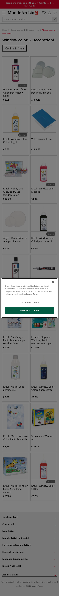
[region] (29, 298)
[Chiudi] (53, 282)
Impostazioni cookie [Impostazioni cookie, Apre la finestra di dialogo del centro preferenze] (29, 302)
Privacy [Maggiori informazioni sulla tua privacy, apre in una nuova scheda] (36, 294)
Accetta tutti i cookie (29, 310)
